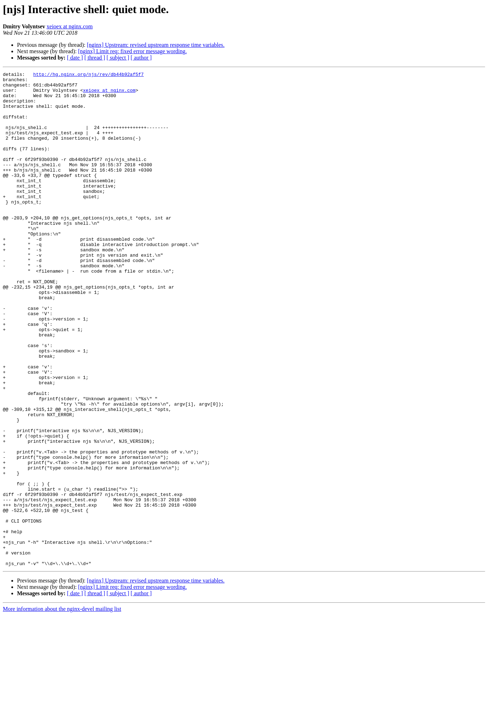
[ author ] (141, 58)
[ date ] (75, 58)
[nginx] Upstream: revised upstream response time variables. (156, 45)
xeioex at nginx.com (70, 26)
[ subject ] (118, 58)
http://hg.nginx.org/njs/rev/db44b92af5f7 (88, 75)
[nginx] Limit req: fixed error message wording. (132, 51)
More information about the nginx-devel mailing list (62, 708)
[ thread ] (94, 58)
